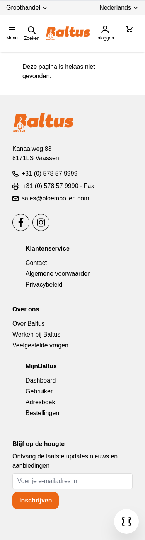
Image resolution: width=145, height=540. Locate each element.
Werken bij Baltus (36, 334)
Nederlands (119, 7)
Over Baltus (28, 323)
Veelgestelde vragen (40, 345)
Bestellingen (42, 413)
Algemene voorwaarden (58, 273)
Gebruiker (39, 391)
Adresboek (40, 402)
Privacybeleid (44, 284)
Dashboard (41, 380)
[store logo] (68, 33)
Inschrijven (35, 500)
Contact (36, 263)
